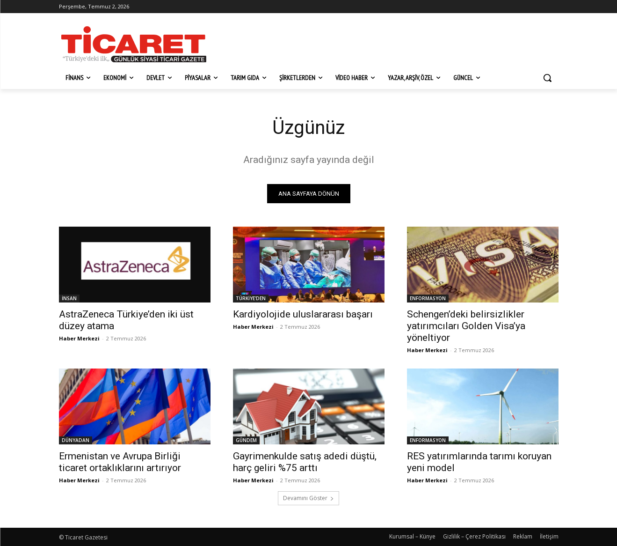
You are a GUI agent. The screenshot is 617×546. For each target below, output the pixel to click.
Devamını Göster (308, 498)
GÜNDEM (246, 440)
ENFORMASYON (428, 298)
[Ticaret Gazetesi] (134, 44)
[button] (547, 77)
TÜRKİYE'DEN (251, 298)
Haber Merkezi (79, 338)
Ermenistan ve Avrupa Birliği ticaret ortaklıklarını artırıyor (120, 461)
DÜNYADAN (75, 440)
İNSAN (69, 298)
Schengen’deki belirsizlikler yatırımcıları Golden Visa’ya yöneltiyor (466, 326)
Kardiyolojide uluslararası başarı (303, 314)
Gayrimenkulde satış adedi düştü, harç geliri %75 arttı (305, 461)
